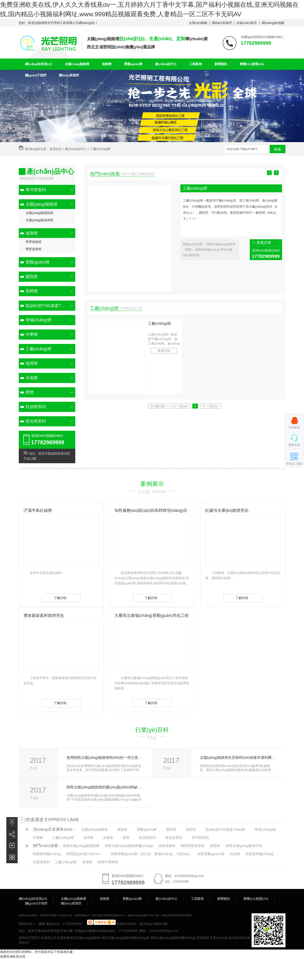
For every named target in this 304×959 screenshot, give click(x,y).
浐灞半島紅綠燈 (38, 510)
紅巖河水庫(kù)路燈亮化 (227, 510)
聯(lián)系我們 (222, 23)
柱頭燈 (235, 854)
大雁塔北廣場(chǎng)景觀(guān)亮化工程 (151, 615)
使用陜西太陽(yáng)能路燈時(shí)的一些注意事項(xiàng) (104, 757)
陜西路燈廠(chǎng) (207, 249)
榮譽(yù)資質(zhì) (255, 898)
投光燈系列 (36, 421)
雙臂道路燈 (33, 249)
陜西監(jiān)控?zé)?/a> (83, 854)
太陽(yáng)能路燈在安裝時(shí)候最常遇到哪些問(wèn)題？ (238, 757)
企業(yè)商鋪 (198, 23)
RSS (151, 915)
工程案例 (197, 898)
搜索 (277, 149)
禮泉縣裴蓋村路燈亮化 (44, 615)
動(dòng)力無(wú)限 (154, 924)
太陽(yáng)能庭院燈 (40, 213)
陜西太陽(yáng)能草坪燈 (244, 846)
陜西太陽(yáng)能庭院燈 (81, 846)
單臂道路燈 (33, 242)
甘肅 (170, 915)
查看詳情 (264, 242)
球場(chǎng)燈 (39, 320)
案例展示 (152, 483)
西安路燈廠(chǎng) (259, 854)
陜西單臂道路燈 (193, 846)
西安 (182, 915)
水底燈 (32, 378)
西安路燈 (202, 938)
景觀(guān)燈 (37, 262)
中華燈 (32, 334)
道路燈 (32, 233)
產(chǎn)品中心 (76, 149)
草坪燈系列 (36, 190)
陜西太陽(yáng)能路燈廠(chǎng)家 (125, 938)
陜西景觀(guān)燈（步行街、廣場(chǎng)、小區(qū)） (151, 854)
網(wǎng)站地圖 (273, 23)
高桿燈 (32, 291)
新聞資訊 (223, 898)
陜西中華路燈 (108, 862)
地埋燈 (32, 363)
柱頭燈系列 (36, 406)
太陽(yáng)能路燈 (41, 204)
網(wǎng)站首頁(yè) (33, 898)
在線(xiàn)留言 (246, 23)
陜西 (164, 915)
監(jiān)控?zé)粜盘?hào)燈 (49, 305)
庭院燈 (32, 276)
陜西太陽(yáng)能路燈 (85, 938)
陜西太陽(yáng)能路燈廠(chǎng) (129, 846)
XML (157, 915)
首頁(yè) (55, 149)
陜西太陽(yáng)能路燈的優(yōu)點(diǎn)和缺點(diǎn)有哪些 (104, 787)
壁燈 (30, 392)
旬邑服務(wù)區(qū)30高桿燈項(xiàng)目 (150, 510)
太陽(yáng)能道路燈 (40, 220)
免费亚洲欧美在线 (12, 956)
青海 (176, 915)
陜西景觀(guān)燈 (211, 854)
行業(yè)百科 (152, 729)
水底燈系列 (41, 862)
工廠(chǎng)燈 (100, 149)
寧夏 (188, 915)
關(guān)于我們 (36, 903)
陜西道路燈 (166, 846)
